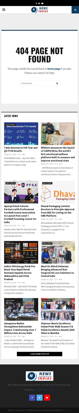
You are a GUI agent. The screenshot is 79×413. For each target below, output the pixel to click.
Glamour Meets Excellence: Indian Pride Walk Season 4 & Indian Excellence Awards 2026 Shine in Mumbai (57, 328)
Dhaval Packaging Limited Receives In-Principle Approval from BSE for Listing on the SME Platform (57, 211)
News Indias (66, 410)
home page (54, 68)
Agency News (10, 125)
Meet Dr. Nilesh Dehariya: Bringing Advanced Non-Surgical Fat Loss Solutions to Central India (57, 271)
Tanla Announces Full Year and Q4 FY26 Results (21, 149)
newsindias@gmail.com (44, 390)
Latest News (11, 116)
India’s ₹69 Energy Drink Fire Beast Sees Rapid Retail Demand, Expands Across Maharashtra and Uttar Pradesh (19, 272)
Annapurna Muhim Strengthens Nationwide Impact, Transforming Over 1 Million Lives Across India (20, 328)
